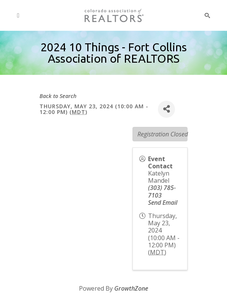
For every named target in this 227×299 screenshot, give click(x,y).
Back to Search (58, 96)
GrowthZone (131, 288)
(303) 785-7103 (162, 191)
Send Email (162, 202)
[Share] (166, 109)
